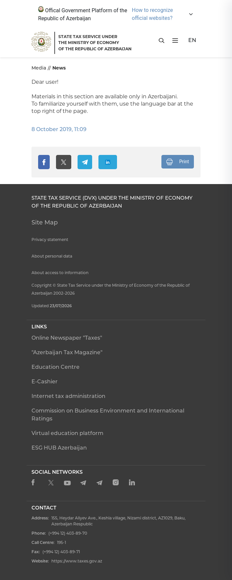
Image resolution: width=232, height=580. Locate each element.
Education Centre (55, 367)
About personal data (51, 256)
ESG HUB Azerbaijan (59, 448)
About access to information (59, 272)
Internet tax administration (68, 396)
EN (192, 40)
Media (38, 68)
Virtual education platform (67, 433)
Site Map (44, 222)
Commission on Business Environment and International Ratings (107, 415)
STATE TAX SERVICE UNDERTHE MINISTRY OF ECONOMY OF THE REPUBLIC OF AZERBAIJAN (95, 42)
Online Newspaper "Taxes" (66, 338)
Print (177, 162)
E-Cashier (44, 381)
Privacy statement (49, 239)
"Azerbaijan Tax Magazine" (66, 352)
